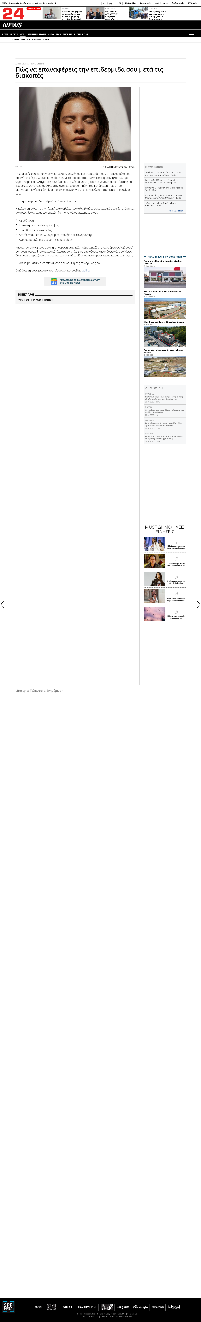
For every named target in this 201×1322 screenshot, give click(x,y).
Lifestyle (40, 64)
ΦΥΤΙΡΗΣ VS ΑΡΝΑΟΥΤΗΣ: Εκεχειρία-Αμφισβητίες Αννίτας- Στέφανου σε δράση (115, 17)
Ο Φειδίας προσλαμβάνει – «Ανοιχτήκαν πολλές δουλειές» (164, 411)
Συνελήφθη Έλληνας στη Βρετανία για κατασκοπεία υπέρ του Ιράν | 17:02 (162, 181)
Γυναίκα (37, 299)
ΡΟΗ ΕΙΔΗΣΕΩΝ (176, 210)
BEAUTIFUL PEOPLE (37, 34)
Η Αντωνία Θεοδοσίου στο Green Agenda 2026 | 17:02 (164, 189)
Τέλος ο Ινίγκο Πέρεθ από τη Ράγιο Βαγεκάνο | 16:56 (160, 204)
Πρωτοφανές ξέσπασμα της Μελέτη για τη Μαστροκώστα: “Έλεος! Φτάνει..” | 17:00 (164, 196)
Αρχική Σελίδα (21, 64)
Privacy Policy (109, 1314)
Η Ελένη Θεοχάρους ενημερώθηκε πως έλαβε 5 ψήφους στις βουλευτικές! (72, 15)
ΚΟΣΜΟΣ (47, 39)
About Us (122, 1314)
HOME (5, 34)
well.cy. (86, 270)
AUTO (51, 34)
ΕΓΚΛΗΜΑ (14, 39)
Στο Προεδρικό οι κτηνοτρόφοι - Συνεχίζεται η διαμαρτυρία (158, 15)
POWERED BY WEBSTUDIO (121, 1317)
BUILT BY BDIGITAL (91, 1317)
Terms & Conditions (93, 1314)
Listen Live (130, 3)
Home (79, 1314)
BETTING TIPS (81, 34)
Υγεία (20, 299)
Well (28, 299)
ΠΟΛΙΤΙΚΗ (25, 39)
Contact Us (132, 1314)
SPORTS (14, 34)
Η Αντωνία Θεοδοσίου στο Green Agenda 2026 (32, 3)
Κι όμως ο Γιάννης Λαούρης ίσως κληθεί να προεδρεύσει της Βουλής (164, 437)
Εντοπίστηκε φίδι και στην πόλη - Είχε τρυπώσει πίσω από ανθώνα (163, 424)
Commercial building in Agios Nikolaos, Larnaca (163, 262)
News (32, 64)
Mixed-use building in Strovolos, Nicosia (164, 322)
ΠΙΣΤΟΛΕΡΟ (110, 8)
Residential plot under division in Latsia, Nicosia (164, 351)
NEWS (11, 24)
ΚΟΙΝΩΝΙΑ (66, 8)
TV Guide (192, 3)
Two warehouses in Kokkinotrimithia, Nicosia (162, 292)
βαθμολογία (178, 3)
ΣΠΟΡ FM (67, 34)
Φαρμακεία (145, 3)
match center (161, 3)
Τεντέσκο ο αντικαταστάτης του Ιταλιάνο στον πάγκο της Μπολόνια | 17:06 (163, 173)
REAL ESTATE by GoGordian (165, 256)
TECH (58, 34)
